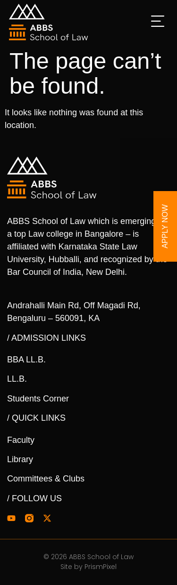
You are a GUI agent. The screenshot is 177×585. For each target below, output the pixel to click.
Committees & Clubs (45, 478)
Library (20, 459)
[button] (158, 22)
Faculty (20, 440)
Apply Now (165, 226)
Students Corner (38, 398)
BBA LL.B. (26, 359)
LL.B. (17, 379)
